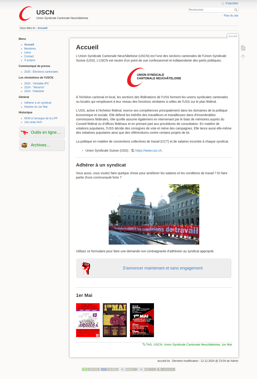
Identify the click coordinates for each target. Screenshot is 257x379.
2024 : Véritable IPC (36, 83)
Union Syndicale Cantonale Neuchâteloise (192, 344)
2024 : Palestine (34, 91)
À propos (29, 60)
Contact (29, 56)
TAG (149, 344)
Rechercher (236, 9)
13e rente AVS (33, 122)
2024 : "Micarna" (34, 87)
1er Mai (227, 344)
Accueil (43, 28)
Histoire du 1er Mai (36, 106)
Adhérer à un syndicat (37, 102)
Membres (30, 48)
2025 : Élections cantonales (41, 71)
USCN (158, 344)
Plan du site (231, 15)
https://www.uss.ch (148, 150)
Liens (27, 52)
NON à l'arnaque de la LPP (41, 118)
